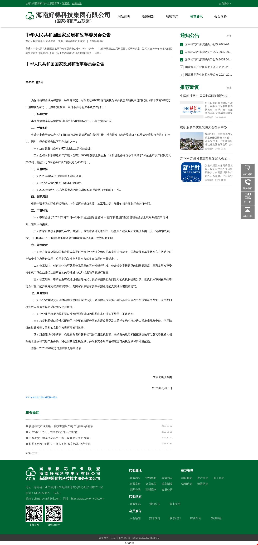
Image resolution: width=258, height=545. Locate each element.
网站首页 (124, 16)
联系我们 (175, 518)
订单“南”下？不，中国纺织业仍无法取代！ (99, 432)
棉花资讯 (196, 16)
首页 (28, 41)
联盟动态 (172, 16)
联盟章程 (135, 483)
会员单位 (151, 483)
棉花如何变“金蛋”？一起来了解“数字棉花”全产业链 (99, 444)
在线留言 (195, 518)
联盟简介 (135, 477)
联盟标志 (167, 477)
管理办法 (135, 489)
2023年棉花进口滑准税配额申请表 (41, 397)
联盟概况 (148, 16)
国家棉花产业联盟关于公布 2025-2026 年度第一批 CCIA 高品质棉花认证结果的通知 (206, 59)
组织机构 (151, 477)
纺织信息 (186, 483)
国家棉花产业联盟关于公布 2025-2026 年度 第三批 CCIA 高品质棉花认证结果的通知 (206, 44)
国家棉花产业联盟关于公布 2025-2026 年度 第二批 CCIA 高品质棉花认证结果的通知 (206, 52)
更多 (229, 35)
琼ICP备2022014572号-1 (146, 537)
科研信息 (186, 477)
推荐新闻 (189, 87)
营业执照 (175, 503)
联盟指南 (151, 489)
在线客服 (216, 518)
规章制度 (167, 483)
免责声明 (129, 543)
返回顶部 (247, 216)
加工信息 (218, 477)
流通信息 (50, 41)
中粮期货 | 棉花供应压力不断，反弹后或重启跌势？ (99, 438)
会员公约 (167, 489)
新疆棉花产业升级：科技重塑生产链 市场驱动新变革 (99, 426)
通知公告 (189, 35)
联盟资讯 (135, 503)
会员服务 (225, 3)
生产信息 (202, 477)
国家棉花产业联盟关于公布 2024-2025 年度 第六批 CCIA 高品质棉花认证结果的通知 (206, 75)
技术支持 (154, 518)
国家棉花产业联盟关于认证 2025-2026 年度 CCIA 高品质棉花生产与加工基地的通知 (206, 67)
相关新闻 (32, 412)
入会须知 (135, 518)
